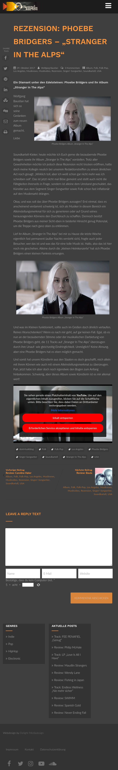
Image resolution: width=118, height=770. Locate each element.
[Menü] (108, 5)
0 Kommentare (72, 67)
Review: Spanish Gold (66, 705)
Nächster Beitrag (85, 471)
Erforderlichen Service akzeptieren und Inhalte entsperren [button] (63, 427)
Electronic (13, 658)
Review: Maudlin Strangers (69, 665)
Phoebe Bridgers (100, 449)
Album (89, 67)
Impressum (12, 749)
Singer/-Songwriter (72, 71)
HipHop (12, 651)
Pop (9, 644)
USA (99, 71)
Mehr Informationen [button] (63, 410)
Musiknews (32, 71)
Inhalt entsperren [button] (63, 417)
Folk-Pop (103, 67)
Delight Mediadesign (32, 732)
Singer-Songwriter (28, 456)
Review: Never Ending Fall (69, 712)
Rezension (57, 71)
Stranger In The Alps (76, 456)
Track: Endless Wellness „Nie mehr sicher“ (67, 688)
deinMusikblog (26, 449)
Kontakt (29, 749)
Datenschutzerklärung (52, 749)
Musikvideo (44, 71)
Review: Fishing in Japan (68, 680)
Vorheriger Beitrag (32, 471)
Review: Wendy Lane (66, 672)
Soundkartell (89, 71)
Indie (10, 636)
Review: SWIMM (63, 698)
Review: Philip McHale (66, 647)
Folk (96, 67)
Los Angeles (19, 71)
